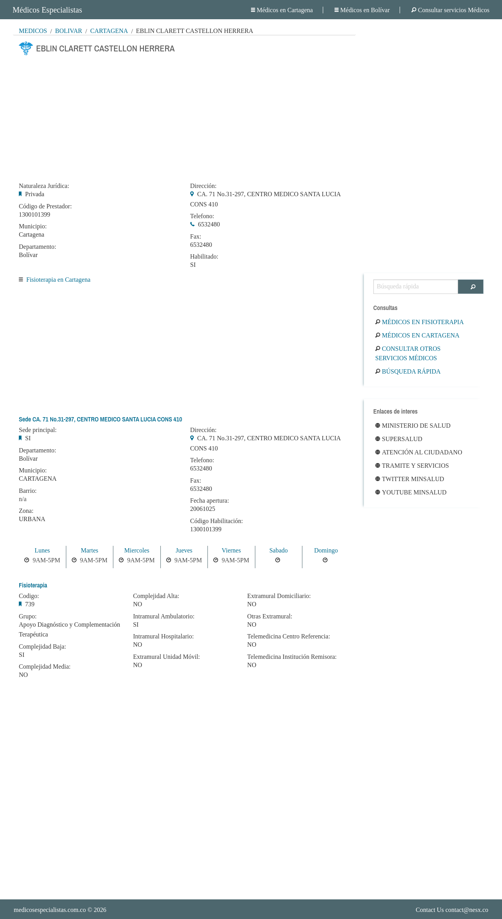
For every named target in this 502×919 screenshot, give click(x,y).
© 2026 (60, 909)
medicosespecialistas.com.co (50, 909)
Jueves (184, 550)
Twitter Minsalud (409, 479)
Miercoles (136, 550)
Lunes (42, 550)
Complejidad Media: (45, 667)
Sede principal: (37, 430)
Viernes (231, 550)
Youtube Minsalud (411, 492)
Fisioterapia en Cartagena (58, 279)
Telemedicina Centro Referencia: (288, 636)
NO (23, 674)
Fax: (195, 236)
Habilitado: (204, 256)
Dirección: (203, 186)
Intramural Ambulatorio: (164, 616)
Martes (89, 550)
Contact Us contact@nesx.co (452, 909)
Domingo (326, 550)
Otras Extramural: (269, 616)
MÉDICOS (33, 30)
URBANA (32, 519)
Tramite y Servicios (412, 465)
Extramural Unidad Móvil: (166, 657)
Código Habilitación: (216, 521)
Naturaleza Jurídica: (44, 186)
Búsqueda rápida (408, 371)
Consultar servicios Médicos (450, 10)
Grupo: (27, 616)
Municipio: (33, 226)
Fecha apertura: (209, 501)
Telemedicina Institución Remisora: (291, 657)
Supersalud (398, 439)
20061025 (202, 508)
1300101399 (34, 214)
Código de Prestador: (45, 206)
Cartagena (109, 30)
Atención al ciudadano (418, 452)
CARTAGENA (37, 478)
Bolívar (68, 30)
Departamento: (37, 247)
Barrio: (27, 491)
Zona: (26, 511)
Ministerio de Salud (413, 425)
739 (30, 604)
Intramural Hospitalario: (163, 636)
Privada (34, 194)
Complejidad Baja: (42, 647)
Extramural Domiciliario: (279, 596)
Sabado (278, 550)
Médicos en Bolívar (362, 10)
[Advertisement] (184, 116)
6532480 (209, 224)
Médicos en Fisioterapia (419, 322)
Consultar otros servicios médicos (408, 353)
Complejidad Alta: (156, 596)
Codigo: (29, 596)
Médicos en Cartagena (282, 10)
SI (193, 264)
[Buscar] (471, 286)
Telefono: (202, 216)
